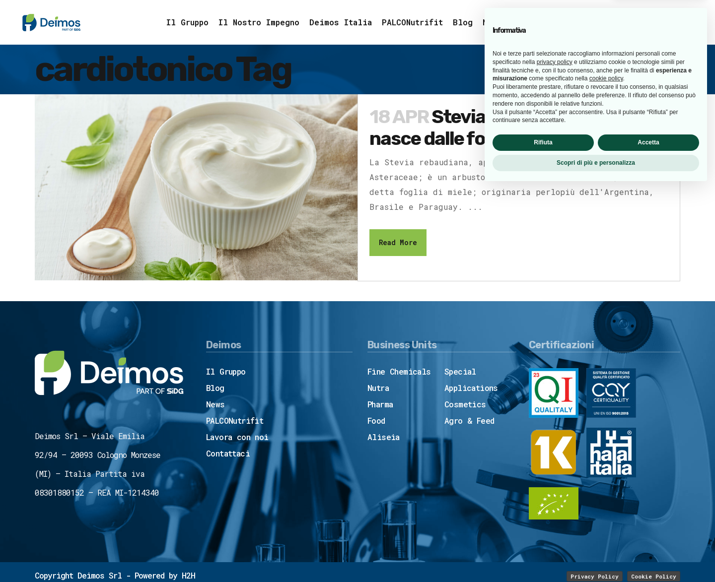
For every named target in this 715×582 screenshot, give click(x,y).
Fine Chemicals (399, 371)
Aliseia (383, 436)
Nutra (378, 387)
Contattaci (228, 453)
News (215, 403)
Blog (215, 387)
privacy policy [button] (554, 455)
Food (376, 420)
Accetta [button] (648, 535)
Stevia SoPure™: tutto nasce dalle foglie (492, 127)
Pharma (380, 403)
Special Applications (471, 379)
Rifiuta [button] (543, 535)
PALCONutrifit (234, 420)
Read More (398, 242)
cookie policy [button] (606, 471)
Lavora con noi (237, 436)
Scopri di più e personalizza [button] (596, 555)
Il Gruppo (226, 371)
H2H (188, 575)
